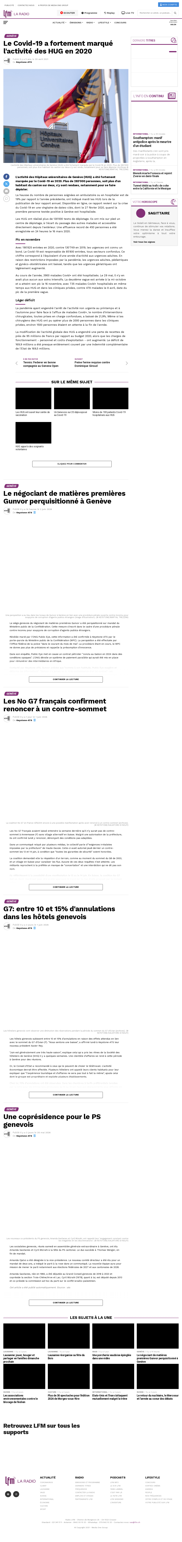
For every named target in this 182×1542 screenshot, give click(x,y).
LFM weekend (116, 1500)
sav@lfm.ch (135, 1523)
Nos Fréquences (153, 1497)
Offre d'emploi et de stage (158, 1500)
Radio (90, 22)
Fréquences (81, 1490)
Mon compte (168, 5)
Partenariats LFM (83, 1500)
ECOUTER (67, 13)
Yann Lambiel (116, 1490)
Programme (89, 13)
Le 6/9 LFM (115, 1487)
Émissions (75, 22)
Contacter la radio (85, 1493)
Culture (44, 1507)
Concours (120, 22)
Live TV (128, 13)
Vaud (42, 1493)
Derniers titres (83, 1487)
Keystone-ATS (24, 62)
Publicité (9, 5)
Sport (43, 1510)
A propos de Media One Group (53, 5)
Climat (43, 1487)
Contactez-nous (26, 5)
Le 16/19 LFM (116, 1497)
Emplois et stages (84, 1497)
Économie (44, 1503)
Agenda (149, 1490)
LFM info (114, 1483)
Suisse (43, 1497)
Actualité (59, 22)
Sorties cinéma (152, 1487)
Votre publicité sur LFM (157, 1503)
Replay (109, 13)
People (148, 1493)
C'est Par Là (116, 1493)
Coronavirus (46, 1483)
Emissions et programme (87, 1483)
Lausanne (44, 1490)
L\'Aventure (115, 1503)
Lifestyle (103, 22)
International (47, 1500)
